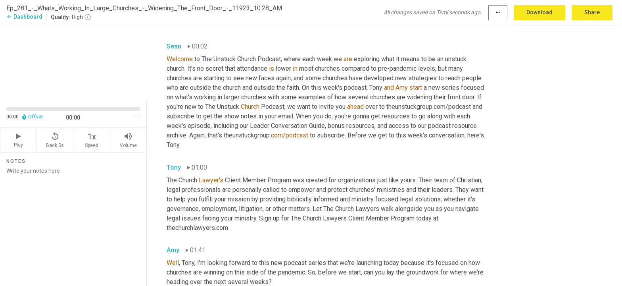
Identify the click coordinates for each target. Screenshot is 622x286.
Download (539, 12)
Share (592, 12)
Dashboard (24, 17)
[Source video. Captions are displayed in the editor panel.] (73, 62)
